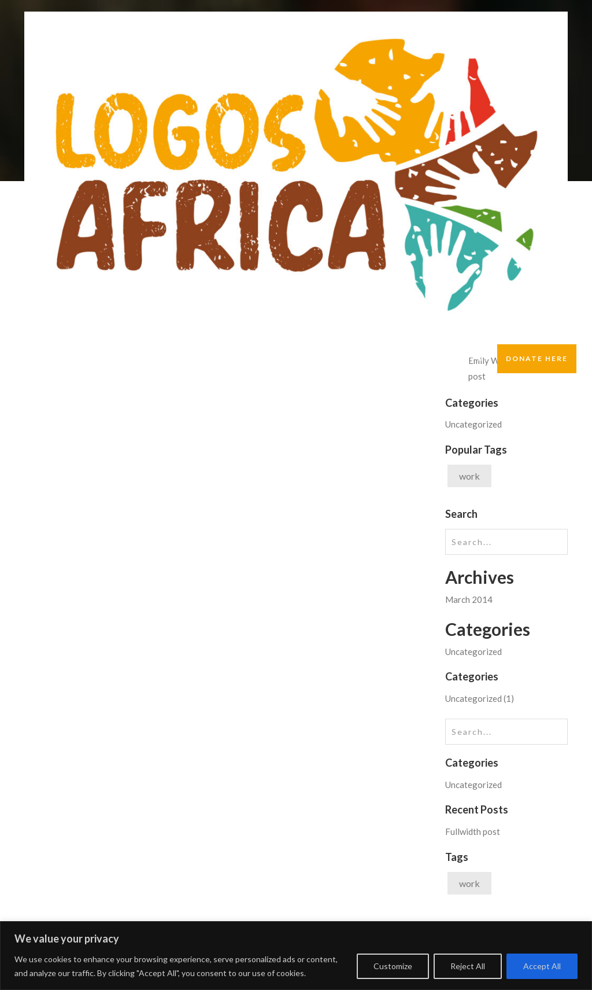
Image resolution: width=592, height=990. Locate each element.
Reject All (467, 966)
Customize (392, 966)
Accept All (542, 966)
